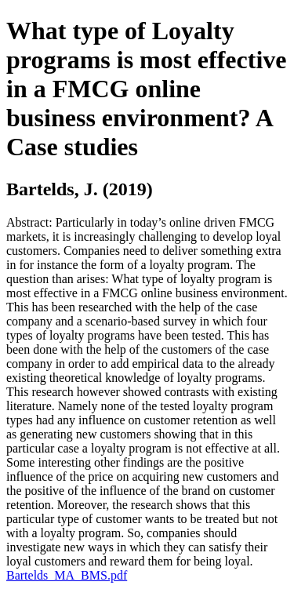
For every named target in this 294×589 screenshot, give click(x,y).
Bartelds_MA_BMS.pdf (66, 575)
